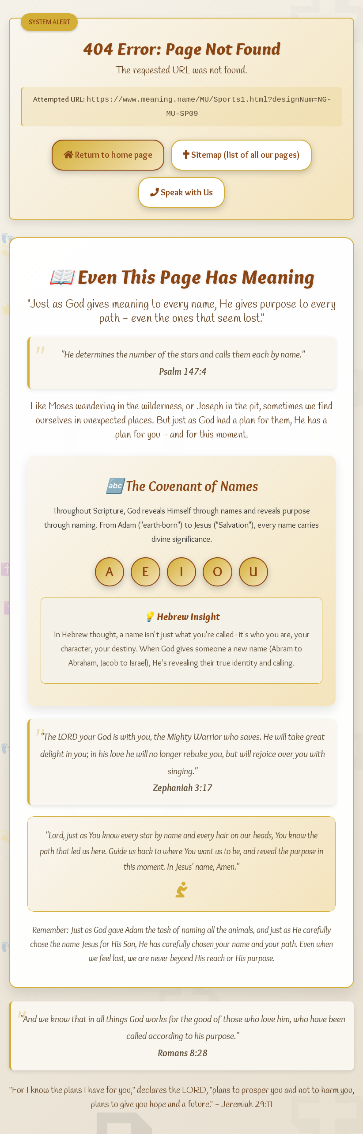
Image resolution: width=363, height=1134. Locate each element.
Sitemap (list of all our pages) (241, 154)
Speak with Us (181, 191)
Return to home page (108, 154)
